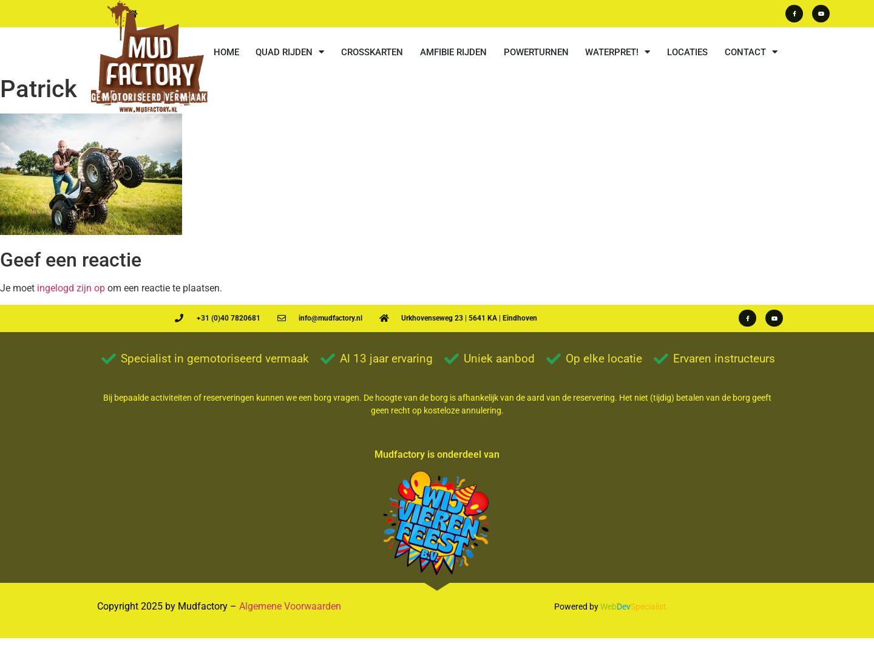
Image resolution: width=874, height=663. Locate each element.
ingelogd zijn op (71, 288)
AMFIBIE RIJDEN (453, 52)
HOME (226, 52)
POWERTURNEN (536, 52)
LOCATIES (687, 52)
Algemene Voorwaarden (290, 606)
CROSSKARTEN (372, 52)
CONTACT (751, 52)
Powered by (576, 606)
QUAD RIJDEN (290, 52)
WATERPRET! (617, 52)
